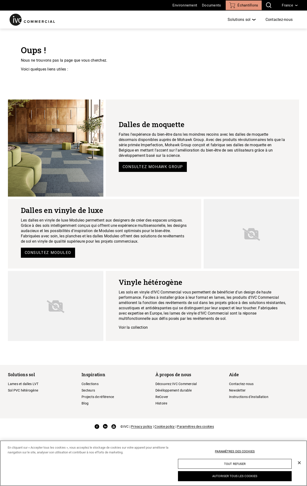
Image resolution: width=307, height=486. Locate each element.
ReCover (161, 397)
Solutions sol (239, 19)
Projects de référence (98, 397)
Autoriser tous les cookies (234, 476)
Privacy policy (141, 426)
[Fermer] (299, 462)
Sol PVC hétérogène (23, 390)
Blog (85, 403)
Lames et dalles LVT (23, 384)
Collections (90, 384)
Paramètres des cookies (195, 426)
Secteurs (88, 390)
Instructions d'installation (248, 397)
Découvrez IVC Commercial (176, 384)
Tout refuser (235, 464)
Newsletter (237, 390)
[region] (153, 463)
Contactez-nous (279, 19)
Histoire (161, 403)
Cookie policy (164, 426)
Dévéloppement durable (173, 390)
